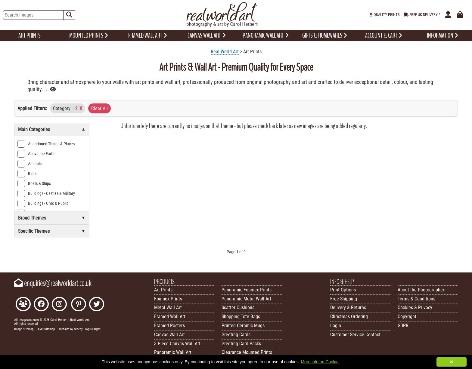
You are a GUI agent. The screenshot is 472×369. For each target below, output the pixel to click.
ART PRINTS (29, 35)
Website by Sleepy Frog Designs (80, 329)
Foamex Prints (168, 299)
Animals (29, 163)
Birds (26, 173)
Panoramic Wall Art (172, 352)
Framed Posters (169, 325)
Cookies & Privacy (415, 307)
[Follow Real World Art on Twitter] (96, 305)
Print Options (343, 290)
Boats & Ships (34, 183)
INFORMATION (442, 35)
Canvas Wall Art (169, 334)
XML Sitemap (46, 329)
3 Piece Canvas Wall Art (177, 343)
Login (335, 325)
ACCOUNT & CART (383, 35)
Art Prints (163, 290)
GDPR (403, 325)
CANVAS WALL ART (207, 35)
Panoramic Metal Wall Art (246, 299)
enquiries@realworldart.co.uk (53, 283)
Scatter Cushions (238, 307)
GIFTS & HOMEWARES (324, 35)
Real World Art (225, 51)
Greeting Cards (236, 334)
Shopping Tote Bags (241, 316)
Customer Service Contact (355, 334)
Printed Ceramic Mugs (243, 325)
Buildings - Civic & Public (42, 203)
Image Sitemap (23, 329)
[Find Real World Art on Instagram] (59, 305)
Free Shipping (343, 299)
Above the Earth (35, 153)
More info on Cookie (319, 361)
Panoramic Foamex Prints (247, 290)
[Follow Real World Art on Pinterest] (78, 305)
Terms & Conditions (416, 299)
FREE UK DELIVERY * (424, 14)
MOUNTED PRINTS (88, 35)
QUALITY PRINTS (387, 14)
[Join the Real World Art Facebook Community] (23, 305)
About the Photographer (421, 290)
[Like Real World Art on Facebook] (41, 305)
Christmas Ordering (349, 316)
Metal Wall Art (168, 307)
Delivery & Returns (348, 307)
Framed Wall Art (169, 316)
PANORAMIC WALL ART (266, 35)
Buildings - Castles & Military (46, 193)
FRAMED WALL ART (147, 35)
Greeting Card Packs (241, 343)
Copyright (407, 316)
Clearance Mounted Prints (247, 352)
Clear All (99, 108)
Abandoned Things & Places (46, 143)
